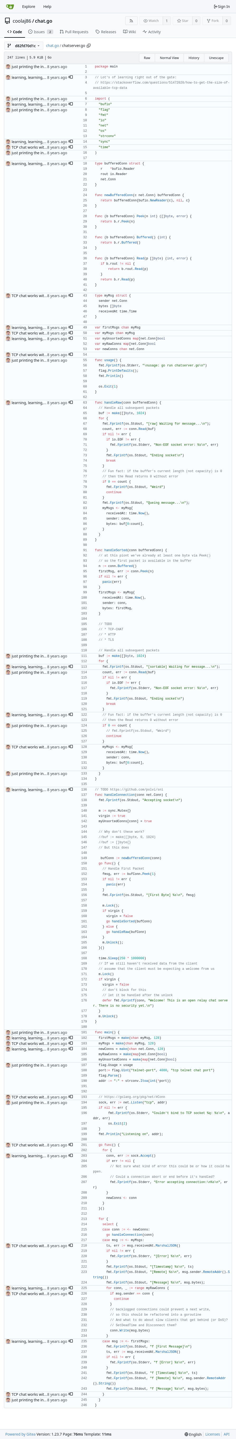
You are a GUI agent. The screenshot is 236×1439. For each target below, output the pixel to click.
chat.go (43, 20)
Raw (147, 58)
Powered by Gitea (20, 1434)
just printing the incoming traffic (40, 66)
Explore (28, 6)
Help (47, 6)
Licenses (212, 1434)
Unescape (216, 58)
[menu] (193, 1434)
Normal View (169, 58)
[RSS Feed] (131, 20)
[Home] (10, 6)
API (226, 1434)
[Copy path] (88, 45)
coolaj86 (22, 20)
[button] (71, 77)
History (194, 58)
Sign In (222, 6)
